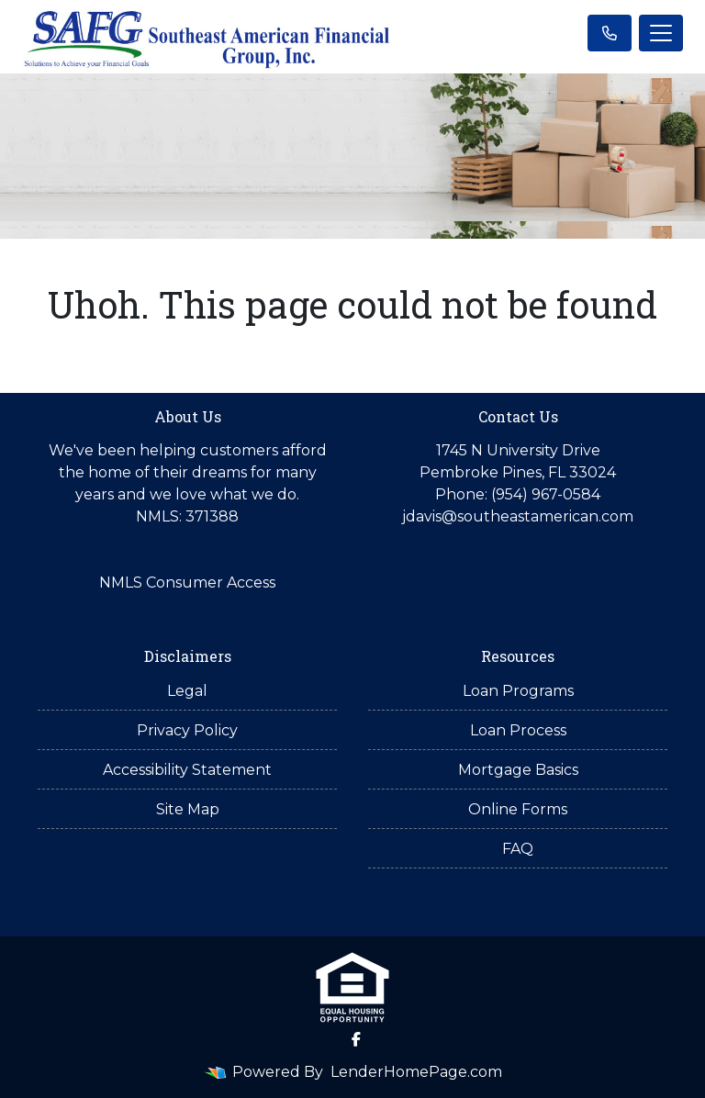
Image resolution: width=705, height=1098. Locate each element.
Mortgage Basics (518, 770)
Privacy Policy (187, 730)
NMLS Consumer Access (187, 582)
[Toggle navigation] (661, 33)
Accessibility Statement (187, 770)
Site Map (187, 809)
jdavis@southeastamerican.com (517, 516)
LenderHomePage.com (416, 1072)
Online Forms (517, 809)
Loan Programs (518, 691)
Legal (187, 691)
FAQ (517, 848)
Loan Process (518, 730)
